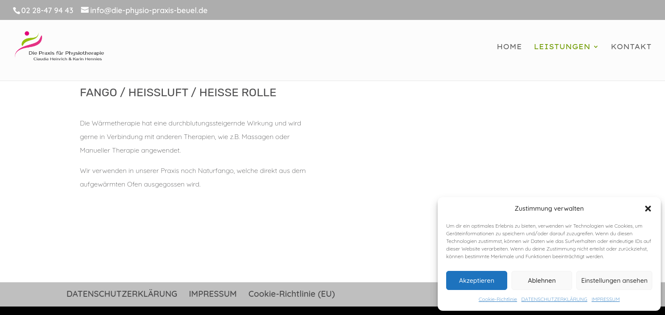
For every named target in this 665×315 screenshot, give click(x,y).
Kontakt (631, 47)
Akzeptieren (476, 280)
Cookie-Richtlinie (498, 299)
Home (509, 47)
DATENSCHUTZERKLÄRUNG (554, 299)
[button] (648, 208)
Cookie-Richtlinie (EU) (292, 293)
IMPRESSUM (606, 299)
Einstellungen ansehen (614, 280)
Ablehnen (542, 280)
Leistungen (562, 47)
